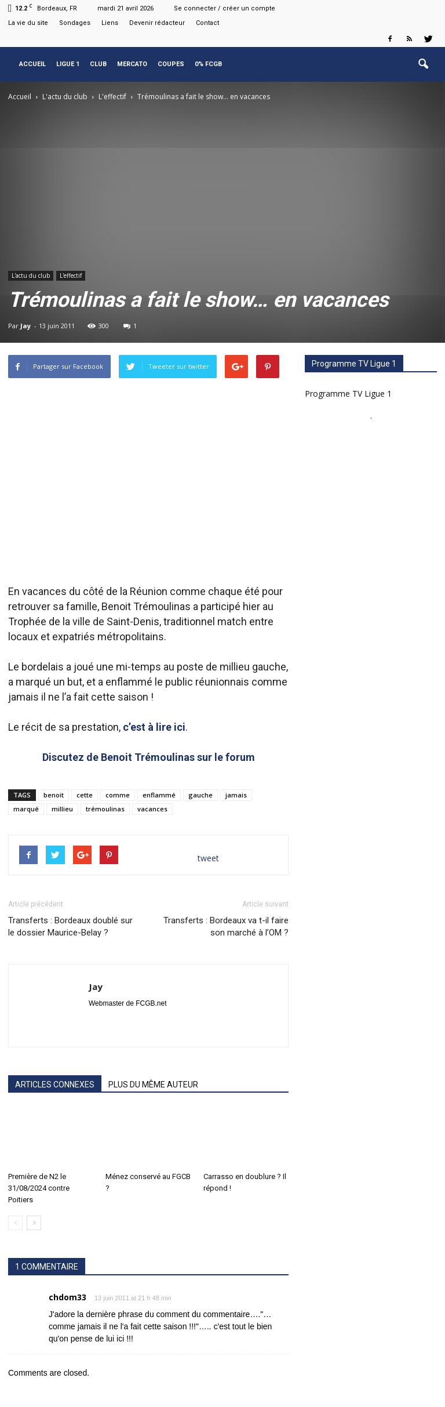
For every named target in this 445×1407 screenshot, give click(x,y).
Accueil (32, 64)
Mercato (132, 64)
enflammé (159, 794)
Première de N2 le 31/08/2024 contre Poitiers (39, 1188)
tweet (208, 858)
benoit (53, 794)
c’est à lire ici (154, 727)
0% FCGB (208, 64)
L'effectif (71, 275)
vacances (152, 808)
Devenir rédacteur (157, 23)
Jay (25, 325)
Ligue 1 (67, 64)
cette (84, 794)
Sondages (74, 23)
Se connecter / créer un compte (224, 8)
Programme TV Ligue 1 (348, 393)
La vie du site (28, 23)
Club (98, 64)
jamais (236, 794)
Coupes (171, 64)
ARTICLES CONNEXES (54, 1084)
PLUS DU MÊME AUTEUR (153, 1084)
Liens (109, 23)
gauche (200, 794)
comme (117, 794)
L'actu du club (31, 275)
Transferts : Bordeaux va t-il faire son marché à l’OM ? (226, 926)
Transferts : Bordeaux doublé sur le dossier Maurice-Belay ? (70, 926)
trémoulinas (105, 808)
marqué (26, 808)
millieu (62, 808)
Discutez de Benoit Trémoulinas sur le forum (148, 757)
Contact (207, 23)
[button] (423, 64)
